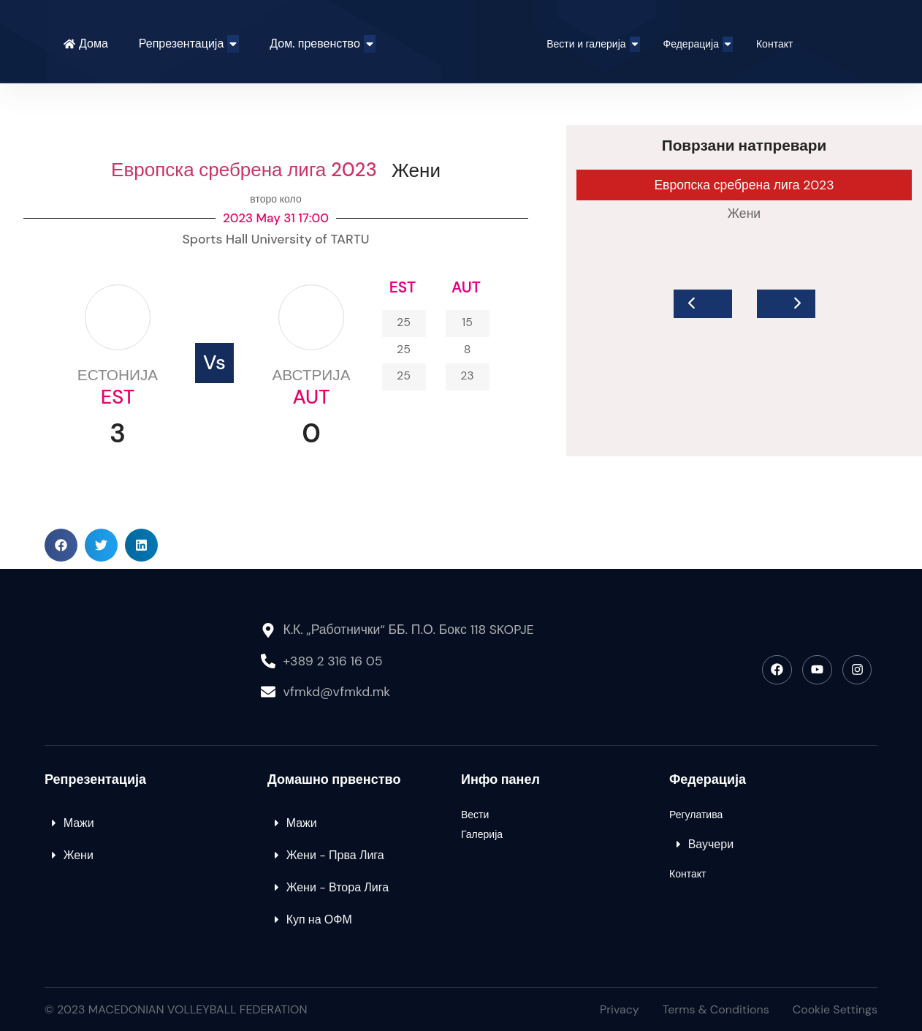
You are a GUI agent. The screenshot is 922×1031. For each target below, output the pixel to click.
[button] (61, 545)
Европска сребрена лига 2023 (244, 169)
